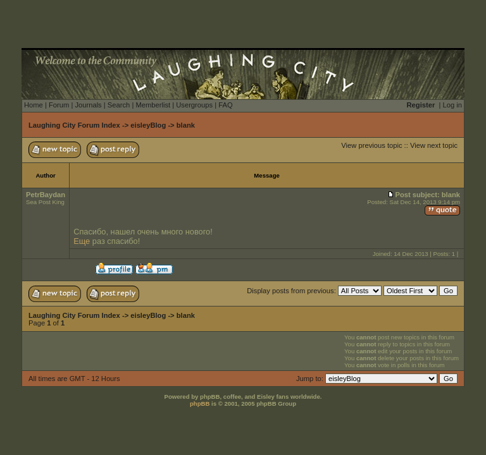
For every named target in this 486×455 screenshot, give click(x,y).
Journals (88, 105)
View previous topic (371, 145)
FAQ (225, 105)
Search (119, 105)
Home (33, 105)
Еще (81, 241)
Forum (59, 105)
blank (186, 125)
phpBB (199, 403)
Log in (452, 105)
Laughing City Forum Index (74, 125)
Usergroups (194, 105)
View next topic (434, 145)
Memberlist (152, 105)
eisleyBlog (148, 125)
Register (421, 105)
